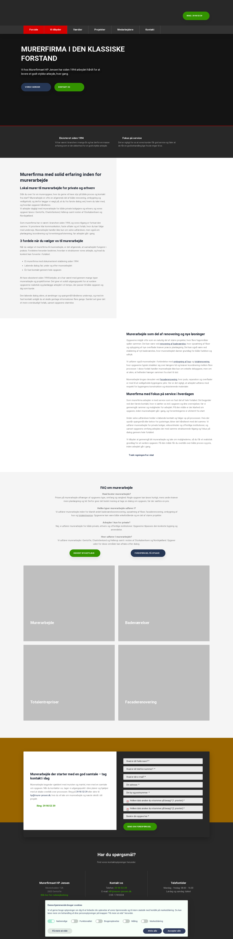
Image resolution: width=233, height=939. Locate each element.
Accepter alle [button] (174, 931)
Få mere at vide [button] (59, 931)
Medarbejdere (125, 29)
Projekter (99, 29)
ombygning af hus (182, 361)
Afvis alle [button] (152, 931)
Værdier (77, 29)
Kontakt (149, 29)
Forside (33, 29)
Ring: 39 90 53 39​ (46, 805)
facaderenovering (168, 379)
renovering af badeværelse (173, 343)
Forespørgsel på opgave (147, 553)
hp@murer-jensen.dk (40, 795)
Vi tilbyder (55, 29)
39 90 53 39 (82, 791)
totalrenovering (202, 361)
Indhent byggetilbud (83, 553)
